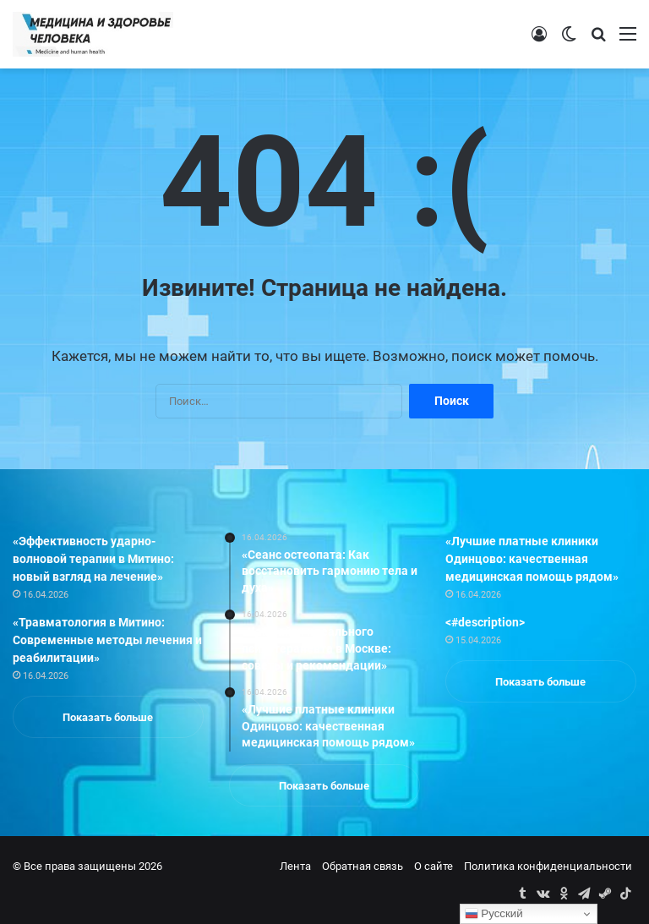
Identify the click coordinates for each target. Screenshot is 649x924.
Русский (494, 914)
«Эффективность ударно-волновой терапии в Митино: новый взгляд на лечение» (93, 558)
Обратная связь (362, 866)
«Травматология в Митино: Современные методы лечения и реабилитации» (107, 639)
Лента (295, 866)
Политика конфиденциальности (548, 866)
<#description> (485, 622)
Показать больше (108, 717)
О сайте (433, 866)
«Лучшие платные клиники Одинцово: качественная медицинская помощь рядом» (532, 558)
